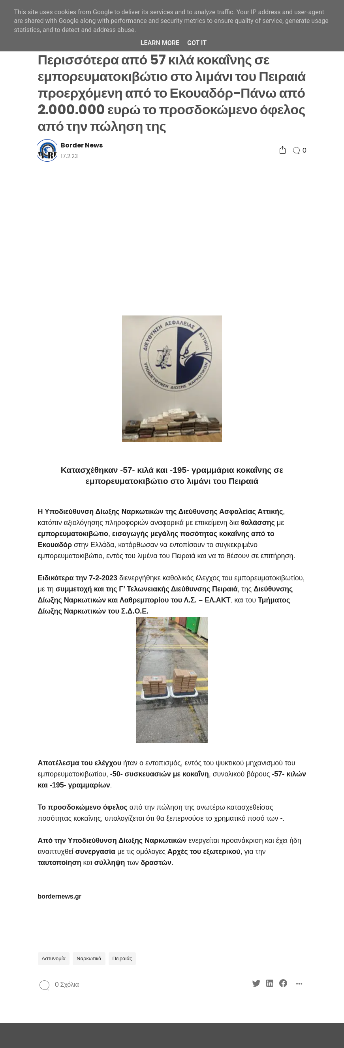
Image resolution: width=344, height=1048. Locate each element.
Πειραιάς (122, 958)
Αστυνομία (54, 958)
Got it (197, 43)
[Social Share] (283, 150)
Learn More (160, 43)
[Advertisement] (172, 238)
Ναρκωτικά (89, 958)
